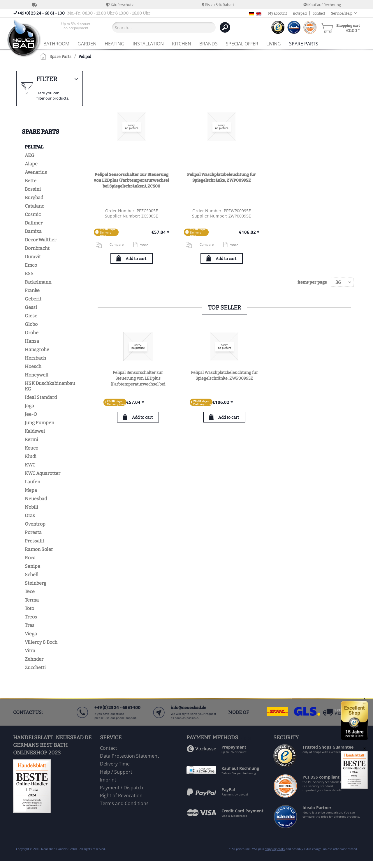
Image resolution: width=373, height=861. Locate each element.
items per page (312, 282)
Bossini (33, 189)
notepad (300, 13)
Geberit (33, 299)
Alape (31, 164)
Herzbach (35, 358)
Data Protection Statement (129, 756)
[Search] (225, 27)
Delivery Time (115, 764)
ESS (29, 273)
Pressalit (34, 541)
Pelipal (34, 147)
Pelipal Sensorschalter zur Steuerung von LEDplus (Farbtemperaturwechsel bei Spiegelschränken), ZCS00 (131, 180)
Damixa (33, 231)
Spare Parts (40, 131)
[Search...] (164, 27)
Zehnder (34, 659)
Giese (31, 316)
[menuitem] (76, 27)
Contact (108, 748)
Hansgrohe (37, 349)
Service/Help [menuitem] (342, 13)
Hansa (32, 341)
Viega (31, 634)
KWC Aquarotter (42, 473)
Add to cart (136, 258)
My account (277, 13)
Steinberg (35, 583)
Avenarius (36, 172)
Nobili (31, 507)
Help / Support (116, 772)
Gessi (31, 307)
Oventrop (35, 524)
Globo (31, 324)
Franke (32, 290)
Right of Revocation (121, 795)
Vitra (30, 650)
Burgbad (34, 197)
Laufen (32, 482)
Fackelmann (38, 282)
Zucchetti (35, 667)
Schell (31, 574)
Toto (29, 608)
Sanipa (32, 566)
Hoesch (33, 366)
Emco (31, 265)
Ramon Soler (39, 549)
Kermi (31, 439)
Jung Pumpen (39, 422)
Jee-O (31, 414)
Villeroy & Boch (41, 642)
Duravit (33, 256)
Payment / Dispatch (121, 787)
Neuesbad (36, 498)
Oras (30, 515)
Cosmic (33, 214)
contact (319, 13)
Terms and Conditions (124, 803)
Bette (30, 180)
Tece (30, 591)
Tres (29, 625)
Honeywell (36, 375)
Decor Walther (40, 240)
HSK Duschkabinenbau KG (50, 386)
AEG (29, 155)
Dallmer (34, 223)
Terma (32, 600)
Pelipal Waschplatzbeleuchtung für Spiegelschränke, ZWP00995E (221, 177)
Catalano (34, 206)
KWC (30, 465)
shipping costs (275, 849)
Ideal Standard (41, 397)
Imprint (108, 780)
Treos (31, 617)
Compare (109, 244)
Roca (30, 558)
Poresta (33, 532)
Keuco (31, 448)
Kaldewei (35, 431)
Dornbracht (37, 248)
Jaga (29, 406)
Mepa (31, 490)
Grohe (31, 332)
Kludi (30, 456)
